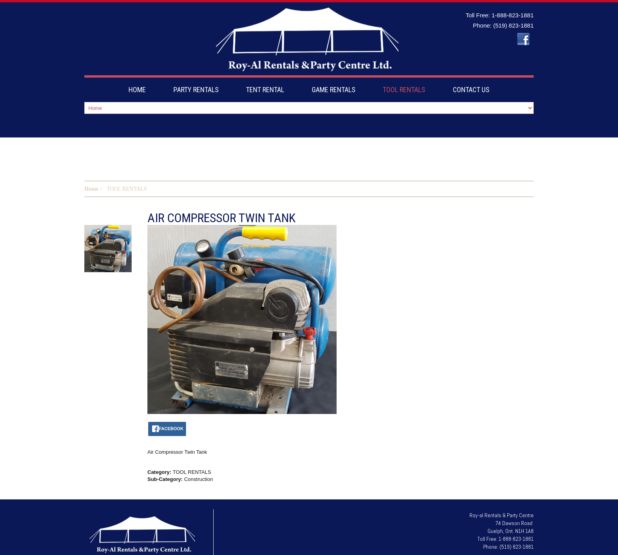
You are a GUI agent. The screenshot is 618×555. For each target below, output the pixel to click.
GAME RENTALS (334, 89)
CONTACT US (471, 89)
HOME (137, 89)
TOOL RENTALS (404, 89)
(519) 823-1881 (513, 25)
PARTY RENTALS (196, 89)
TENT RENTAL (265, 89)
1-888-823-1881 (512, 15)
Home (91, 165)
